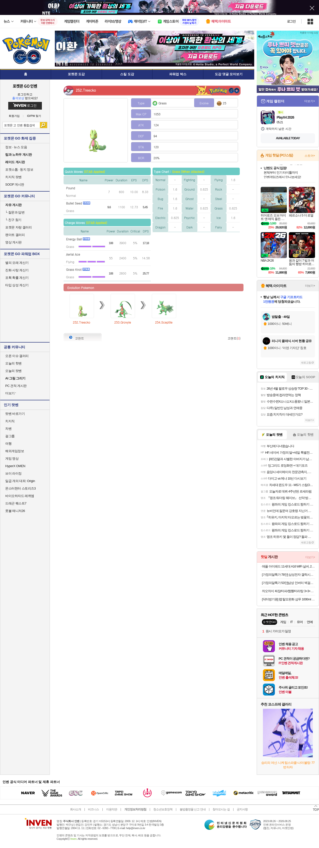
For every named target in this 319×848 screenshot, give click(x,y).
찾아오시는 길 (221, 809)
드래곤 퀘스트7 (15, 503)
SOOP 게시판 (14, 184)
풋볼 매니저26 (15, 510)
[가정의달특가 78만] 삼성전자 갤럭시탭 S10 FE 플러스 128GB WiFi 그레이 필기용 (288, 574)
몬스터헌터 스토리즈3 (20, 488)
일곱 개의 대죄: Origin (20, 481)
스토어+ (310, 155)
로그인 (291, 21)
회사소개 (75, 809)
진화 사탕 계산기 (17, 270)
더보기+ (309, 101)
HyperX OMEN (15, 466)
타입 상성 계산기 (17, 285)
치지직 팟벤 (13, 177)
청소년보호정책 (162, 809)
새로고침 (306, 362)
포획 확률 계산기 (17, 277)
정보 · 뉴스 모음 (16, 147)
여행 (8, 443)
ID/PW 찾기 (34, 116)
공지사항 (242, 809)
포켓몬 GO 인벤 (25, 86)
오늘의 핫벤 (13, 363)
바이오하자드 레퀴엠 (19, 495)
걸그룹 (10, 436)
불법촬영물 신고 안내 (193, 809)
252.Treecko (81, 322)
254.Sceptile (163, 322)
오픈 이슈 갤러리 (17, 355)
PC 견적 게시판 (16, 385)
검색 (43, 125)
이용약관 (111, 809)
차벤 (8, 428)
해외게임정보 (14, 451)
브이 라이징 (13, 473)
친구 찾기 (13, 219)
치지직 (10, 421)
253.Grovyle (122, 322)
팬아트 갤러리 (15, 234)
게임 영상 (11, 458)
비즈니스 (93, 809)
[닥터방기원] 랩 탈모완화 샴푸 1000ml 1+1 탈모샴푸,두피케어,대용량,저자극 (288, 599)
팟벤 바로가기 (15, 413)
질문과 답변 (14, 212)
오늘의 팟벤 (13, 370)
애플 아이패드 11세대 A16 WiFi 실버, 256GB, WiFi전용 (288, 566)
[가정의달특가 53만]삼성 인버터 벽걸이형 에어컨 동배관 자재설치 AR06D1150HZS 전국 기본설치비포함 (288, 583)
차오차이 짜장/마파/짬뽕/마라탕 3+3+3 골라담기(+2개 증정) (288, 591)
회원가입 (14, 116)
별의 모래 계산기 (17, 262)
